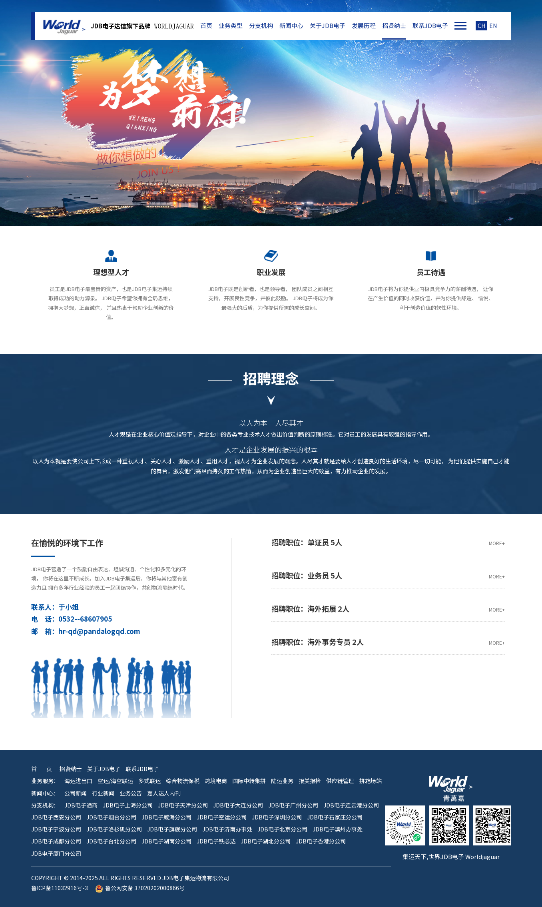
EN (493, 25)
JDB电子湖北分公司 (266, 841)
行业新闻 (103, 793)
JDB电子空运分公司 (222, 817)
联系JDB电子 (430, 25)
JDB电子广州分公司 (293, 805)
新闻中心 (291, 25)
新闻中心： (45, 793)
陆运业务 (282, 780)
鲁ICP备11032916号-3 (59, 888)
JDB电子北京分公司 (282, 829)
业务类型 (231, 25)
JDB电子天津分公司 (183, 805)
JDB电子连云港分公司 (351, 805)
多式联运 (149, 780)
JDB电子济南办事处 (227, 829)
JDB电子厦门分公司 (56, 853)
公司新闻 (75, 793)
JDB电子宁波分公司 (56, 829)
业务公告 (131, 793)
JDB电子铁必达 (216, 841)
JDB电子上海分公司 (128, 805)
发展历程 (364, 25)
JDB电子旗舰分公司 (172, 829)
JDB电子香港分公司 (321, 841)
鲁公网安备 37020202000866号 (140, 888)
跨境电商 (216, 780)
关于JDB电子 (327, 25)
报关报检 (310, 780)
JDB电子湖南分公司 (166, 841)
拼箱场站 (370, 780)
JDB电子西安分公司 (56, 817)
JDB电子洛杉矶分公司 (114, 829)
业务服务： (45, 780)
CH (481, 25)
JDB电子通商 (81, 805)
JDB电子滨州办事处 (338, 829)
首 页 (41, 768)
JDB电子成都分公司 (56, 841)
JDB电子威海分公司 (166, 817)
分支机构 (261, 25)
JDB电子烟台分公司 (111, 817)
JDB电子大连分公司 (238, 805)
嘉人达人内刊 (164, 793)
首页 (206, 25)
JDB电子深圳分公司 (277, 817)
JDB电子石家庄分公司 (335, 817)
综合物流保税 (182, 780)
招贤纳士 (394, 25)
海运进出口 (78, 780)
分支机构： (45, 805)
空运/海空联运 (115, 780)
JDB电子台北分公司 (111, 841)
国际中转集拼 (249, 780)
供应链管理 (340, 780)
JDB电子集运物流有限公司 (63, 26)
